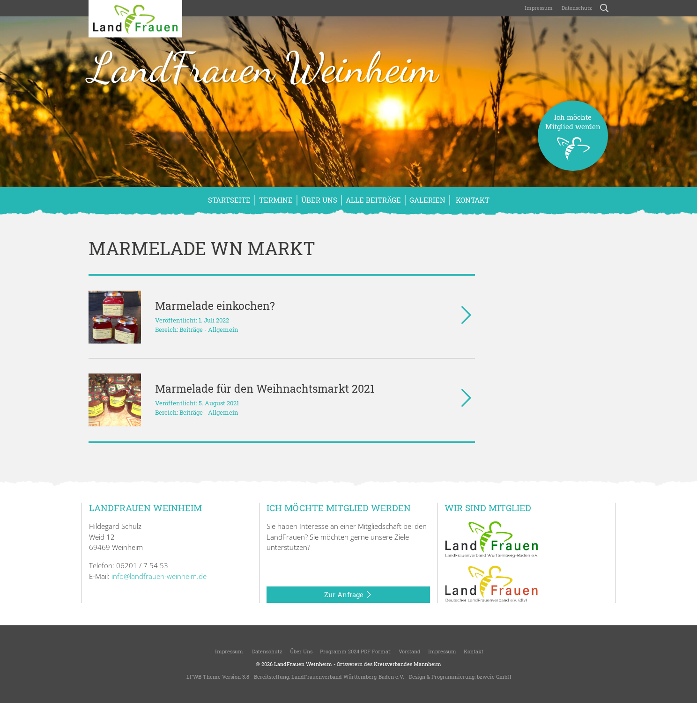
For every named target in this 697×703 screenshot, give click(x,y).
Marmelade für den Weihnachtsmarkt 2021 (264, 388)
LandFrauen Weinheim (263, 67)
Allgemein (223, 329)
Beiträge (191, 329)
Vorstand (410, 651)
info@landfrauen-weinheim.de (159, 576)
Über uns (319, 200)
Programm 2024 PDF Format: (355, 651)
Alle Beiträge (373, 200)
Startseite (229, 200)
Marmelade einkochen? (215, 306)
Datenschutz (576, 7)
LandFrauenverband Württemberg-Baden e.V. (347, 676)
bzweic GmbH (494, 676)
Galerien (427, 200)
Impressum (538, 7)
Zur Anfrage (348, 595)
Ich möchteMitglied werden (573, 141)
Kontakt (471, 200)
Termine (276, 200)
